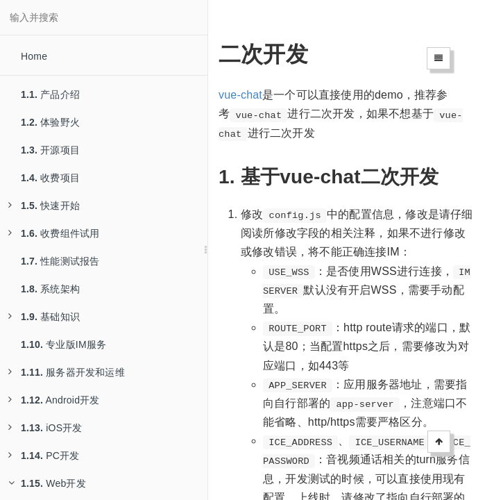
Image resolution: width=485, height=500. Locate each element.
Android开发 (54, 400)
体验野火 (50, 122)
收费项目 (50, 177)
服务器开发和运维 (66, 372)
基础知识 (44, 316)
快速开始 (44, 205)
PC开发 (43, 455)
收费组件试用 (53, 233)
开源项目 (50, 150)
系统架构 (50, 288)
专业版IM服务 (63, 344)
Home (34, 56)
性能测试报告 (60, 261)
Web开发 (47, 483)
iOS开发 (45, 427)
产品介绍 (50, 94)
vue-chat (240, 95)
